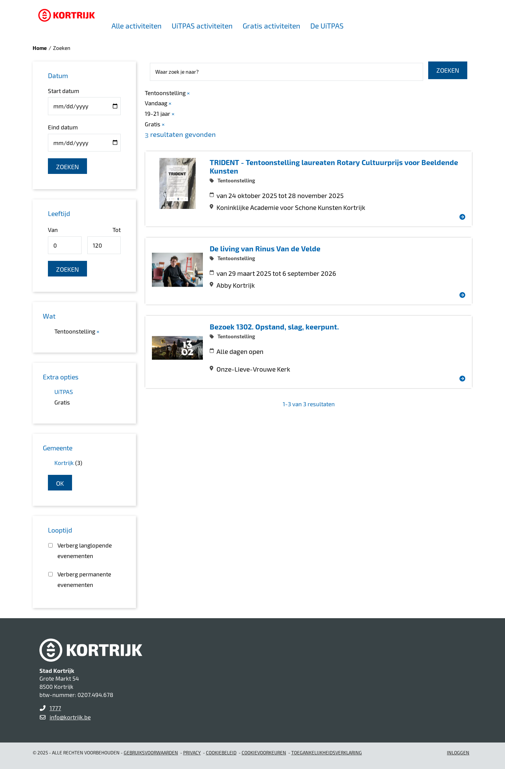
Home (40, 48)
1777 (55, 707)
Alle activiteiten (136, 25)
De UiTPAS (327, 25)
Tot (116, 229)
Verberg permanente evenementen (84, 579)
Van (53, 229)
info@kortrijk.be (70, 717)
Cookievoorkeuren (264, 752)
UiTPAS (63, 391)
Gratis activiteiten (271, 25)
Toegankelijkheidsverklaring (326, 752)
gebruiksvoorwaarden (151, 752)
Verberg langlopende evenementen (84, 550)
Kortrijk (64, 462)
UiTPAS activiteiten (202, 25)
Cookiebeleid (221, 752)
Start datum (63, 90)
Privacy (192, 752)
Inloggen (458, 752)
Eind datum (63, 127)
